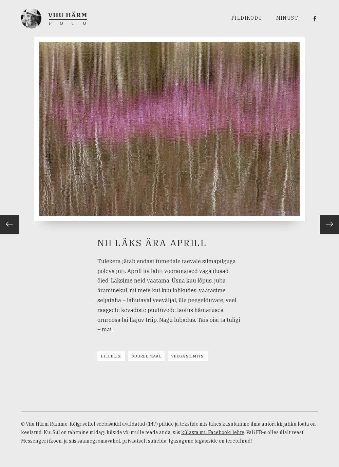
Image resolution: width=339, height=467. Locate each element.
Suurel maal (146, 355)
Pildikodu (247, 18)
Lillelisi (111, 355)
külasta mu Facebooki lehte (212, 432)
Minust (287, 18)
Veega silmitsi (188, 355)
